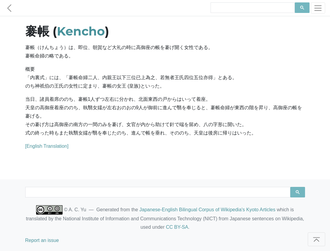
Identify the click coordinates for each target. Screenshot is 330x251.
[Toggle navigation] (318, 8)
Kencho (81, 31)
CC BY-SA (177, 227)
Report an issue (42, 240)
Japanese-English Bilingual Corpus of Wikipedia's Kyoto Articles (207, 209)
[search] (252, 8)
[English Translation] (47, 146)
